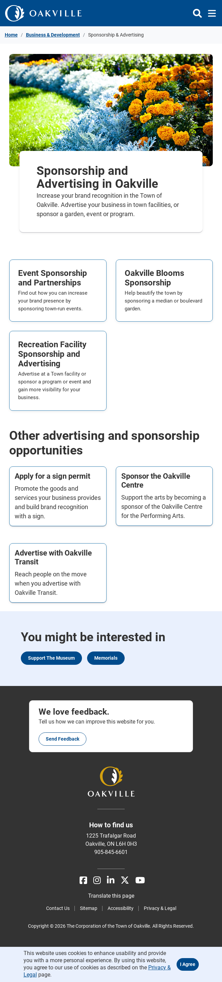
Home (11, 35)
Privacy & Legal (160, 908)
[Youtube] (140, 880)
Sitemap (88, 908)
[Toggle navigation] (210, 13)
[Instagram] (97, 880)
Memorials (105, 658)
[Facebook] (83, 880)
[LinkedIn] (110, 880)
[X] (125, 880)
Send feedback (62, 739)
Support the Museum (51, 658)
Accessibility (121, 908)
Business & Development (53, 35)
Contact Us (58, 908)
